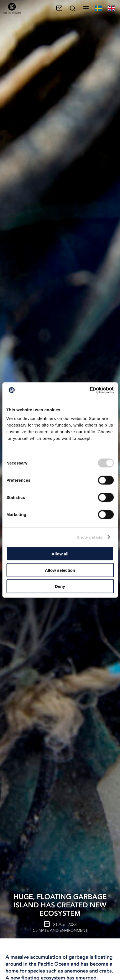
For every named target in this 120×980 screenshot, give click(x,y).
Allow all (60, 554)
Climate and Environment (60, 930)
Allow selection (60, 570)
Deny (60, 586)
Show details (90, 537)
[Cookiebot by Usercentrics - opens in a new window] (89, 390)
